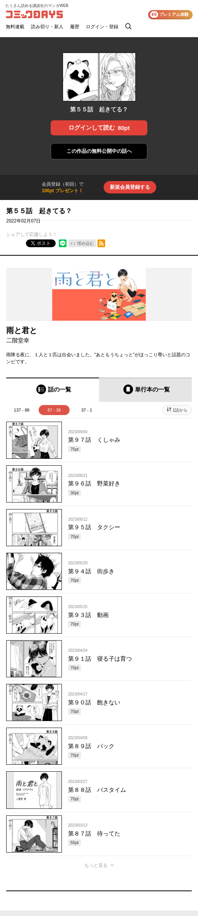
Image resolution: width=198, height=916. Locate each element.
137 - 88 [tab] (21, 410)
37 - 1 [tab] (86, 410)
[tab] (52, 390)
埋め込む (85, 243)
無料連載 (15, 26)
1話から (180, 410)
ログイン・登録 (102, 26)
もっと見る (96, 865)
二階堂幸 (17, 340)
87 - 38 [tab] (54, 410)
